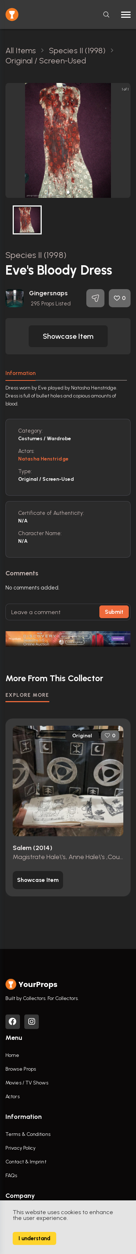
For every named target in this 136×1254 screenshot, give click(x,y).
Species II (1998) (35, 255)
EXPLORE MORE (27, 695)
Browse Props (20, 1069)
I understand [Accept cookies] (34, 1238)
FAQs (11, 1175)
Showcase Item (68, 336)
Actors (12, 1096)
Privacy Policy (20, 1148)
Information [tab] (20, 373)
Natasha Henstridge (43, 459)
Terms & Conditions (27, 1134)
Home (12, 1055)
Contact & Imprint (25, 1162)
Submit (114, 612)
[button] (68, 192)
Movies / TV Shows (26, 1083)
